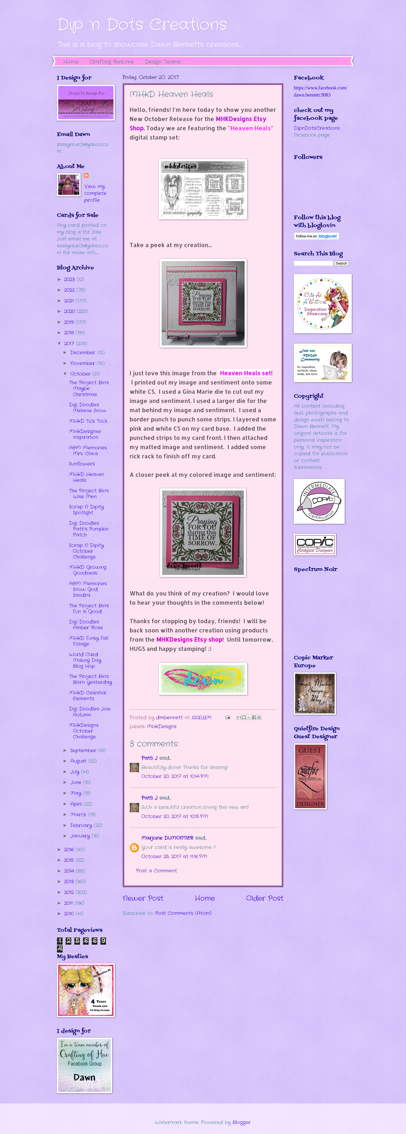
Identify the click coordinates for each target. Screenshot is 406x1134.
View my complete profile (95, 193)
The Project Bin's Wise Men (89, 493)
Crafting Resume (112, 62)
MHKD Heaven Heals (86, 477)
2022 (70, 290)
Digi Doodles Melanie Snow (87, 407)
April (76, 804)
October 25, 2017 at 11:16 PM (174, 856)
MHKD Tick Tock (88, 421)
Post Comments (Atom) (183, 913)
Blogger (241, 1122)
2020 (70, 311)
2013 (70, 881)
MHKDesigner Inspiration (85, 434)
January (81, 836)
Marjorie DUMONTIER (168, 838)
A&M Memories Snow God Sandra (88, 589)
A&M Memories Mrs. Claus (88, 450)
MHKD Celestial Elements (87, 695)
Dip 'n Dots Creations (142, 25)
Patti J (149, 758)
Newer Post (143, 899)
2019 (69, 322)
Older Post (264, 899)
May (76, 793)
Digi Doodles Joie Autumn (90, 711)
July (75, 771)
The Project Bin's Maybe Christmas (89, 388)
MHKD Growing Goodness (87, 570)
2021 (70, 300)
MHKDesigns (161, 726)
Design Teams (163, 62)
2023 (70, 279)
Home (71, 62)
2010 (70, 913)
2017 (70, 343)
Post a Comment (156, 870)
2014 (70, 871)
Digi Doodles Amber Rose (86, 624)
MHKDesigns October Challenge (83, 731)
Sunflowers (82, 463)
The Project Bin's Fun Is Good (89, 608)
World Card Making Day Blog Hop (85, 660)
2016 (70, 849)
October (81, 374)
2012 (70, 892)
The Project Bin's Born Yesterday (90, 679)
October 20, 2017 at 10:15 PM (174, 816)
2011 (69, 903)
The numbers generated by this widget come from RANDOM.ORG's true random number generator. (315, 617)
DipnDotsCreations (317, 128)
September (84, 750)
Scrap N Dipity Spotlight (86, 509)
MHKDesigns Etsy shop (189, 639)
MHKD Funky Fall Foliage (88, 641)
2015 (70, 860)
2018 (70, 332)
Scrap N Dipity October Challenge (86, 551)
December (83, 352)
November (83, 363)
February (82, 825)
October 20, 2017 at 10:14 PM (175, 776)
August (79, 761)
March (79, 814)
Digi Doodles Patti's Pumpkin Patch (88, 529)
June (76, 782)
